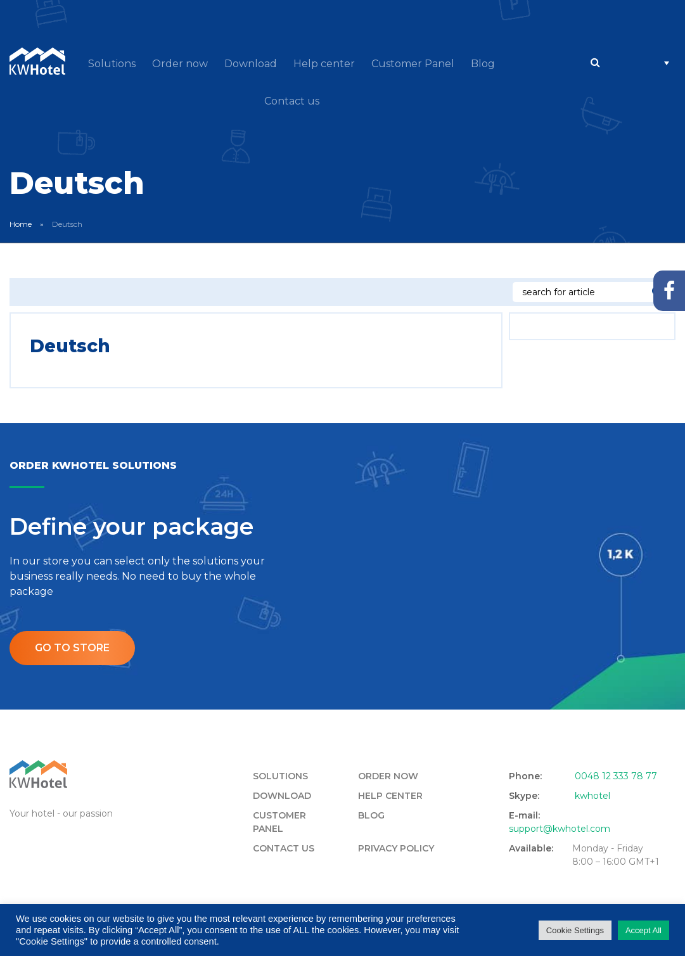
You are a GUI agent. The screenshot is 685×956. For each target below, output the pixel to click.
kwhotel (592, 795)
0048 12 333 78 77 (616, 776)
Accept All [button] (643, 930)
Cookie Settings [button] (575, 930)
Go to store (72, 648)
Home (21, 224)
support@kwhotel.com (559, 828)
